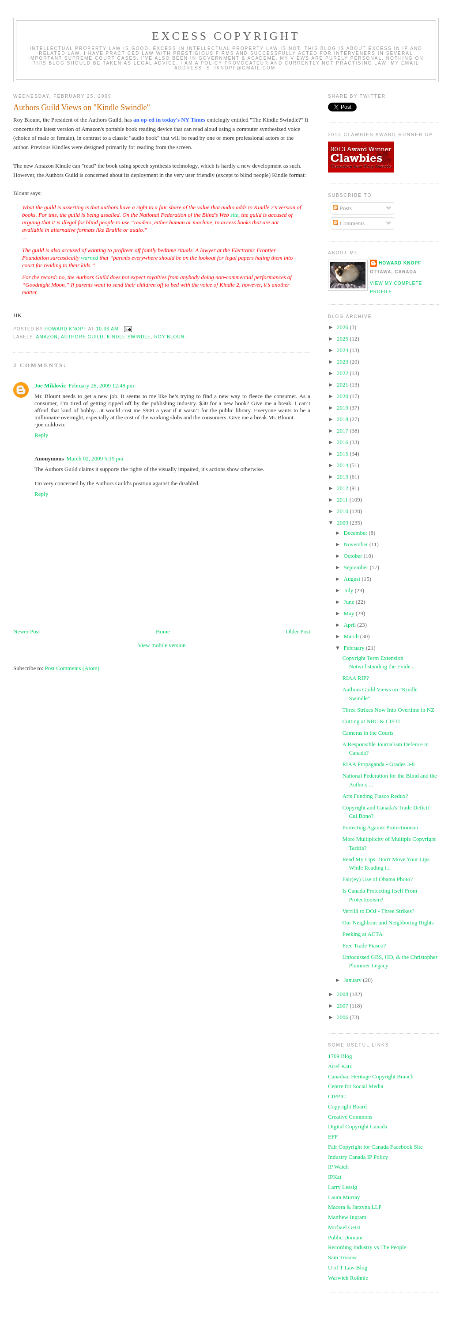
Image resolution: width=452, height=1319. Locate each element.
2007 (343, 1005)
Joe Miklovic (50, 385)
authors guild (82, 336)
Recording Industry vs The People (367, 1247)
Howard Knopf (400, 263)
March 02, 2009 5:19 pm (95, 458)
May (350, 613)
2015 (343, 453)
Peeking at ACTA (362, 934)
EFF (333, 1136)
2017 (343, 430)
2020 (343, 396)
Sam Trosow (342, 1257)
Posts (342, 208)
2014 (343, 465)
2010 (343, 511)
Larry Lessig (342, 1187)
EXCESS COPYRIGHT (226, 36)
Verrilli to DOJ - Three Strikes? (378, 911)
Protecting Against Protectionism (380, 827)
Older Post (298, 631)
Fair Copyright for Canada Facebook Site (375, 1146)
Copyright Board (347, 1106)
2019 (343, 407)
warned (89, 257)
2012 (343, 488)
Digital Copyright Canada (357, 1126)
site (234, 214)
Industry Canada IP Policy (358, 1157)
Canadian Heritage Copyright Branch (371, 1076)
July (349, 590)
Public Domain (345, 1237)
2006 (343, 1017)
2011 (343, 499)
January (353, 980)
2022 (343, 373)
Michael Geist (344, 1227)
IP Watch (338, 1166)
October (354, 555)
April (351, 624)
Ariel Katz (340, 1066)
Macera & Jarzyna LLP (355, 1207)
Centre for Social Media (355, 1086)
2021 (343, 384)
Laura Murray (344, 1197)
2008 (343, 994)
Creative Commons (350, 1116)
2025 (343, 338)
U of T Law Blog (347, 1267)
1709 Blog (340, 1056)
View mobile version (161, 645)
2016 (343, 442)
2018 (343, 419)
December (356, 532)
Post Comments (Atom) (72, 668)
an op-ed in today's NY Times (169, 119)
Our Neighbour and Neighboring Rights (387, 922)
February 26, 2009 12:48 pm (101, 385)
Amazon (47, 336)
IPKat (334, 1176)
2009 (343, 522)
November (356, 544)
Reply (41, 435)
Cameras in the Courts (367, 732)
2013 (343, 476)
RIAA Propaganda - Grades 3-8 (378, 764)
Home (163, 631)
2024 (343, 350)
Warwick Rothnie (348, 1277)
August (353, 578)
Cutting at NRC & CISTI (371, 721)
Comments (349, 223)
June (350, 601)
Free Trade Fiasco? (364, 945)
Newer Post (26, 631)
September (357, 567)
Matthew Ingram (347, 1217)
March (352, 636)
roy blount (171, 336)
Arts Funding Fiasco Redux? (375, 796)
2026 (343, 327)
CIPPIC (337, 1096)
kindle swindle (129, 336)
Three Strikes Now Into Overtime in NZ (388, 709)
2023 (343, 361)
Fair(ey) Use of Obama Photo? (377, 879)
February (355, 647)
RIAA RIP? (355, 678)
